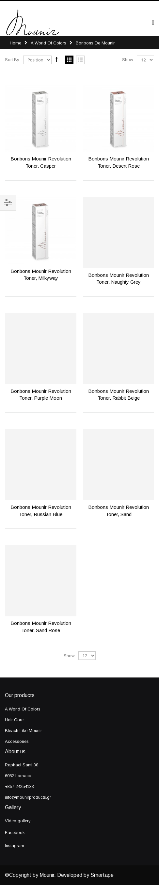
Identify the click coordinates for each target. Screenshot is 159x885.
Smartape (102, 875)
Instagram (14, 845)
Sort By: (12, 59)
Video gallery (18, 820)
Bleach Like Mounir (23, 730)
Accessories (17, 741)
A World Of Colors (48, 43)
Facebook (15, 832)
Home (15, 43)
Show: (128, 59)
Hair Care (14, 719)
